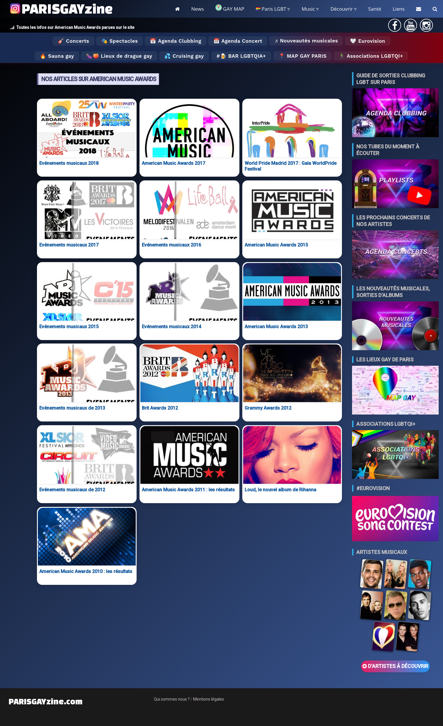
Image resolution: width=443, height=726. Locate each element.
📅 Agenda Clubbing (175, 41)
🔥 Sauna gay (57, 56)
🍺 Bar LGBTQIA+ (243, 56)
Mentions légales (208, 699)
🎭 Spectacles (119, 41)
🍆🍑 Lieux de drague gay (119, 56)
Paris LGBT (271, 8)
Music (308, 8)
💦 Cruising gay (184, 56)
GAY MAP (229, 8)
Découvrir (341, 8)
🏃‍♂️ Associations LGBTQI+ (371, 56)
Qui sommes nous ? (172, 699)
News (197, 8)
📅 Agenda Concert (237, 41)
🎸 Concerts (73, 41)
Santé (374, 8)
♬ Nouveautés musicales (306, 41)
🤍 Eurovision (367, 41)
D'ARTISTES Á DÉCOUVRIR (395, 666)
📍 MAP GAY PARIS (303, 56)
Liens (399, 8)
